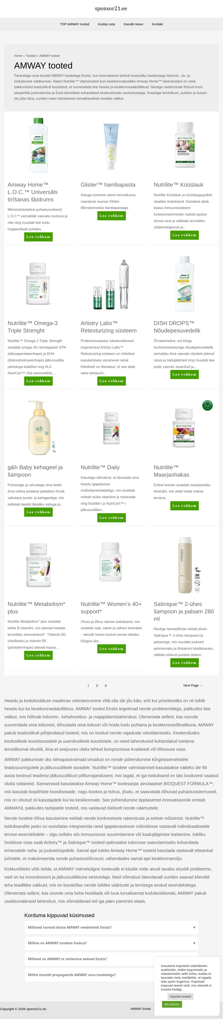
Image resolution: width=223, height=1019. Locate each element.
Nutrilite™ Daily (100, 467)
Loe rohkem (38, 237)
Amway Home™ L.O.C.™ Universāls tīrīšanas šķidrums (33, 192)
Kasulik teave (132, 24)
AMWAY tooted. (153, 1010)
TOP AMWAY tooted (78, 24)
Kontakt (154, 24)
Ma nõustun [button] (172, 1004)
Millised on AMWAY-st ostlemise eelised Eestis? (67, 959)
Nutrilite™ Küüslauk (178, 184)
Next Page (192, 685)
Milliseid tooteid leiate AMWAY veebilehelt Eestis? (70, 927)
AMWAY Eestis (128, 1010)
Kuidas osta (107, 24)
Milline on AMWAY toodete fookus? (57, 943)
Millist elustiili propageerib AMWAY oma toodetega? (72, 974)
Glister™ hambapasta (108, 184)
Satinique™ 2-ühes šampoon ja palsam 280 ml (184, 611)
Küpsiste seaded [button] (180, 996)
